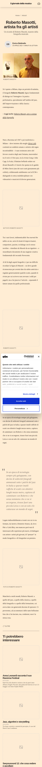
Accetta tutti (21, 401)
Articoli (24, 15)
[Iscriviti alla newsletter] (39, 3)
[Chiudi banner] (38, 356)
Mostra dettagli (29, 394)
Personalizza (21, 408)
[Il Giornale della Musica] (21, 3)
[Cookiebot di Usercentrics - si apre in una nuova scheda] (25, 356)
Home (17, 15)
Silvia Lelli (32, 143)
